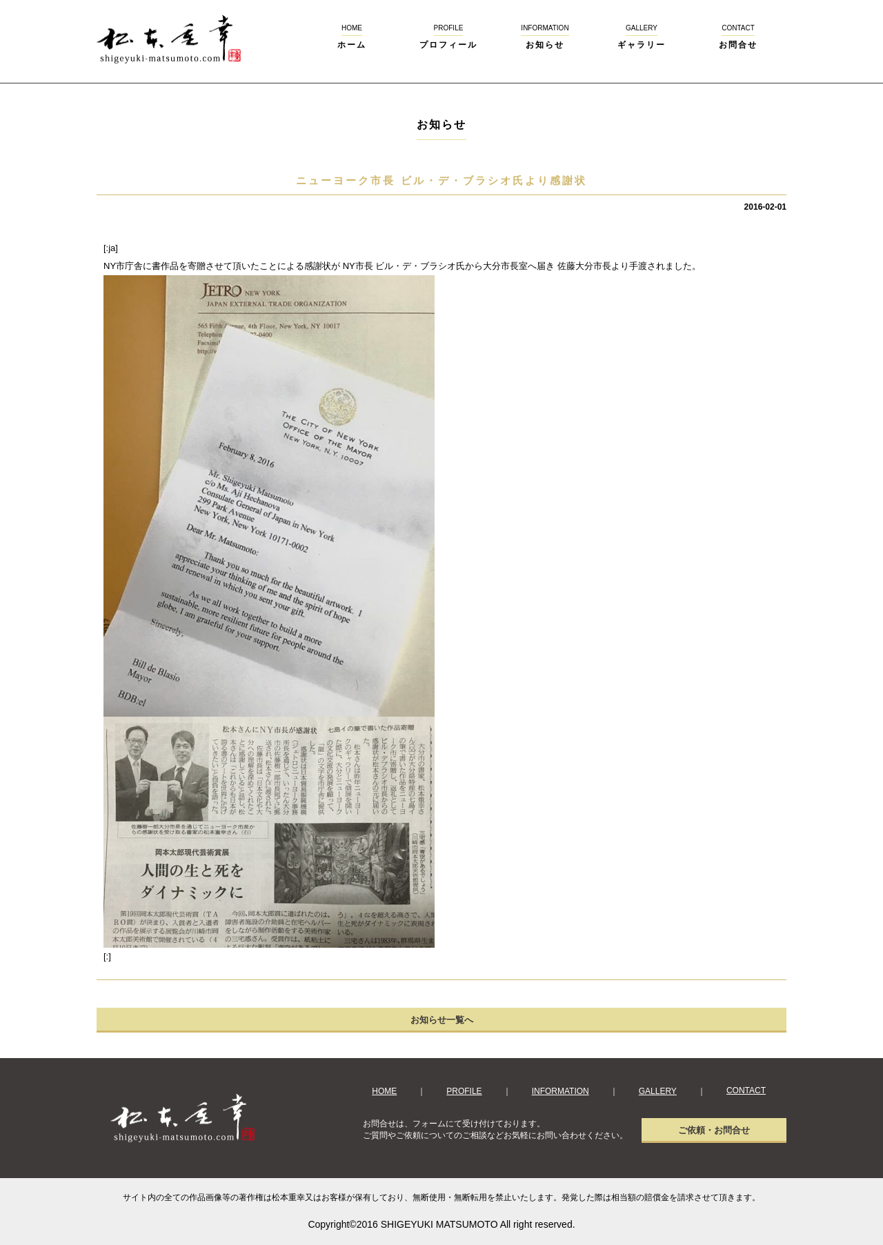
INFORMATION (560, 1091)
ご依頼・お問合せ (714, 1130)
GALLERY (658, 1091)
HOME (384, 1091)
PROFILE (464, 1091)
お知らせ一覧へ (441, 1020)
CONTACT (746, 1090)
